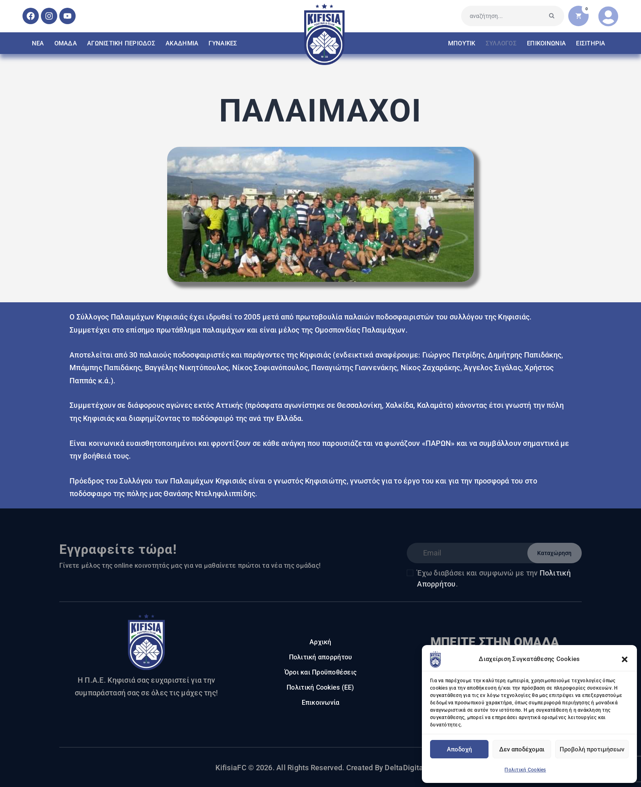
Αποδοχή (459, 749)
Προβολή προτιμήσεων (592, 749)
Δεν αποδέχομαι (522, 749)
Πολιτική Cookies (525, 770)
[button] (625, 659)
